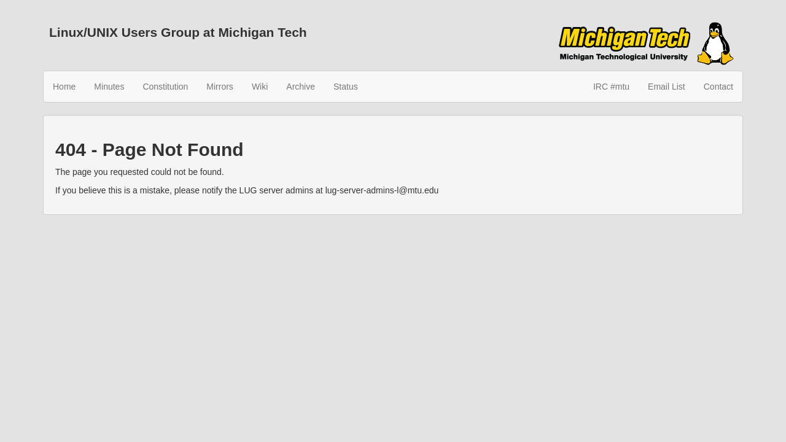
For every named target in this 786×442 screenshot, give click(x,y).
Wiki (260, 86)
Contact (718, 86)
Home (64, 86)
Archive (300, 86)
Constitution (165, 86)
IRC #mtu (611, 86)
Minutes (109, 86)
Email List (666, 86)
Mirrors (219, 86)
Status (345, 86)
